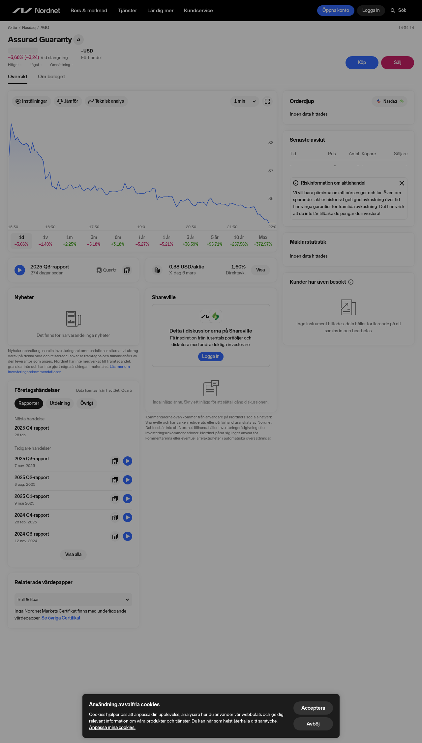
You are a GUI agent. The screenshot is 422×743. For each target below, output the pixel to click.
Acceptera (313, 708)
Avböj (313, 724)
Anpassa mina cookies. (112, 727)
